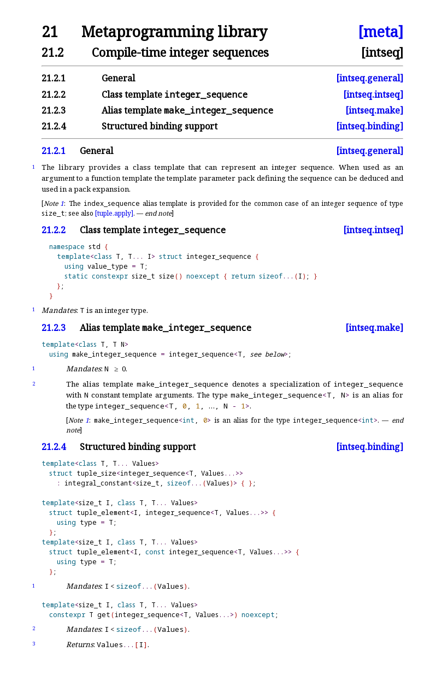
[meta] (380, 32)
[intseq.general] (369, 78)
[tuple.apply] (114, 213)
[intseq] (382, 52)
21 (50, 32)
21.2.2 (54, 94)
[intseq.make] (374, 110)
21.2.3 (54, 110)
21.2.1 (54, 78)
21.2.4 (54, 126)
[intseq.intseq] (373, 94)
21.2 (53, 52)
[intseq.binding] (369, 126)
